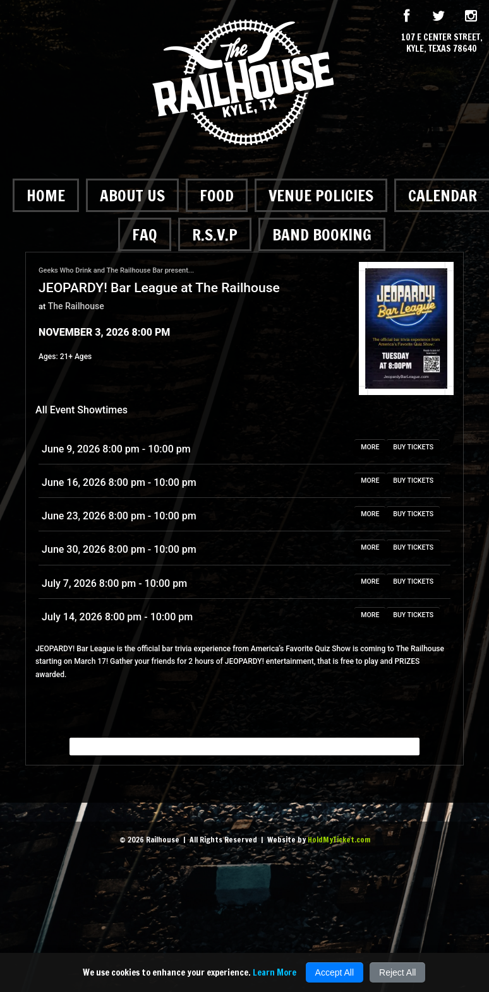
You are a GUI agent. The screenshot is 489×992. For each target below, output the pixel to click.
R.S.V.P (215, 234)
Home (46, 195)
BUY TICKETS (413, 447)
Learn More (274, 972)
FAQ (144, 234)
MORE (370, 447)
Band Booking (321, 234)
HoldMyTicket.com (339, 839)
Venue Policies (321, 195)
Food (217, 195)
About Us (132, 195)
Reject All (397, 972)
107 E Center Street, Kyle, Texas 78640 (442, 43)
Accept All (334, 972)
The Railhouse (76, 306)
